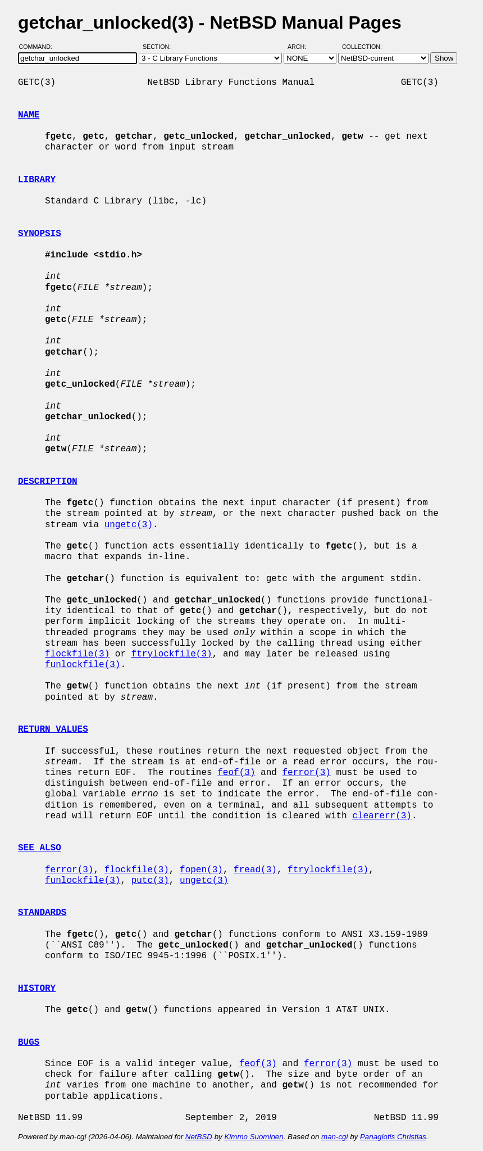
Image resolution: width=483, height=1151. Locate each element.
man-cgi (334, 1136)
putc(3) (150, 880)
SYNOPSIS (39, 234)
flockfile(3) (77, 654)
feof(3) (236, 773)
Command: (39, 46)
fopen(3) (201, 870)
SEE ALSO (39, 848)
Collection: (362, 46)
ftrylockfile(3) (171, 654)
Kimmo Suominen (253, 1136)
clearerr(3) (382, 816)
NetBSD (198, 1136)
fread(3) (255, 870)
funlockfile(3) (82, 665)
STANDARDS (42, 913)
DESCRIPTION (48, 481)
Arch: (302, 46)
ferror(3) (306, 773)
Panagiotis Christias (393, 1136)
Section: (159, 46)
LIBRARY (37, 180)
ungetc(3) (128, 525)
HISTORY (37, 988)
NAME (28, 115)
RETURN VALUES (53, 729)
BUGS (28, 1042)
